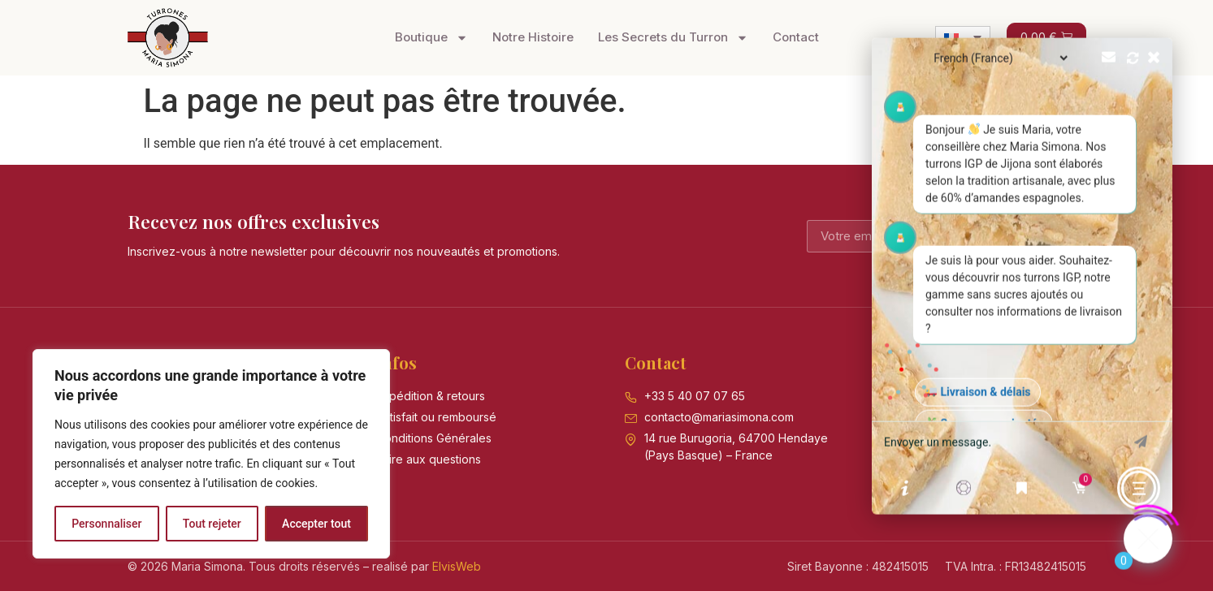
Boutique (431, 37)
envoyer (1140, 434)
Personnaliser (106, 523)
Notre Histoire (533, 37)
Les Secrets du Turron (673, 37)
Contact (796, 37)
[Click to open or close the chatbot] (1148, 531)
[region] (211, 454)
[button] (1022, 269)
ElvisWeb (456, 566)
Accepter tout (316, 523)
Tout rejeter (212, 523)
